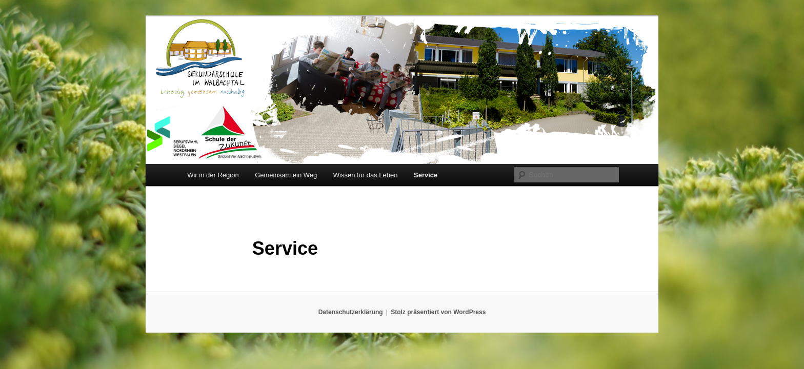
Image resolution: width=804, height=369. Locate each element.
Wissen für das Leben (365, 175)
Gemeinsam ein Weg (286, 175)
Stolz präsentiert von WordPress (438, 312)
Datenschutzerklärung (350, 312)
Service (425, 175)
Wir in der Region (212, 175)
